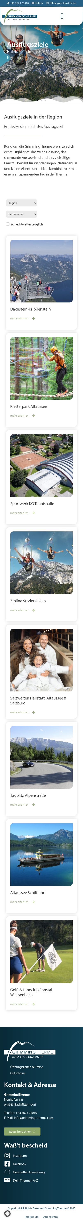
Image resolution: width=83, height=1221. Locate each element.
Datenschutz (50, 1217)
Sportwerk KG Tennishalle (32, 503)
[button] (4, 51)
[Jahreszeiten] (21, 214)
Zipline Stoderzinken (28, 600)
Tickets (39, 3)
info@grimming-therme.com (33, 1117)
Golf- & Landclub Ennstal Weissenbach (31, 992)
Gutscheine (18, 1073)
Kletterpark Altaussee (28, 406)
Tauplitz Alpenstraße (28, 795)
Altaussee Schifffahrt (28, 892)
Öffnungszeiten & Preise (63, 3)
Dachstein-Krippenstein (30, 309)
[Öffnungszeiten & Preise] (47, 3)
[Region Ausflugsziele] (21, 202)
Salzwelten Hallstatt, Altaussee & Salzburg (38, 700)
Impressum (32, 1217)
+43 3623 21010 (19, 3)
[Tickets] (33, 3)
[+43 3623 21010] (8, 3)
